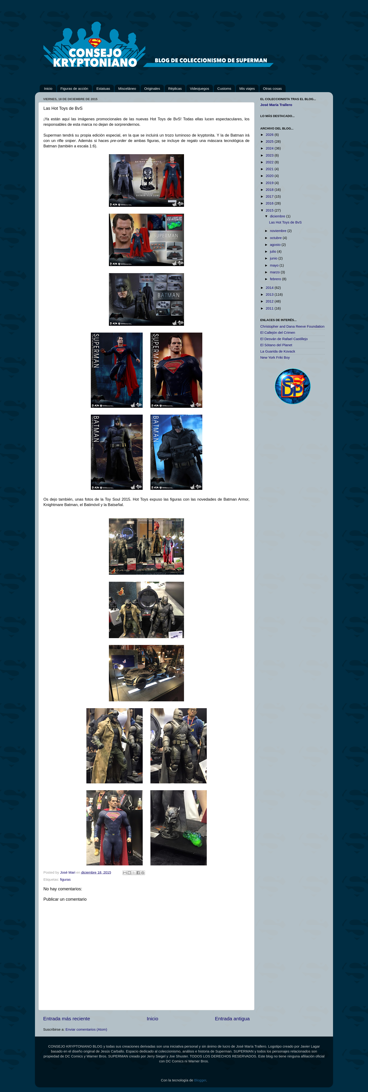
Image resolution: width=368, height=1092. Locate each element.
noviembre (278, 231)
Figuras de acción (74, 88)
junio (274, 258)
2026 (270, 135)
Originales (152, 88)
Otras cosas (272, 88)
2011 (270, 308)
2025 (270, 141)
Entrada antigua (232, 1018)
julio (273, 251)
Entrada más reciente (66, 1018)
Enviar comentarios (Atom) (86, 1029)
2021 (270, 169)
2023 (270, 155)
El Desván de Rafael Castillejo (284, 339)
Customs (224, 88)
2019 (270, 183)
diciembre (278, 216)
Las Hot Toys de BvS (285, 222)
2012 (270, 301)
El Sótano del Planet (276, 345)
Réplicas (175, 88)
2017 (270, 196)
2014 (270, 288)
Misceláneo (127, 88)
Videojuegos (199, 88)
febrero (276, 279)
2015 (270, 210)
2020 (270, 176)
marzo (275, 272)
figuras (65, 879)
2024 (270, 148)
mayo (275, 265)
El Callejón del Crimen (277, 332)
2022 (270, 162)
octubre (276, 238)
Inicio (48, 88)
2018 (270, 190)
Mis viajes (247, 88)
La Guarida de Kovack (277, 351)
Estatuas (103, 88)
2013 (270, 294)
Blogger (200, 1080)
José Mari (68, 872)
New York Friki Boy (275, 357)
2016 (270, 203)
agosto (275, 245)
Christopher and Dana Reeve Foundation (292, 326)
